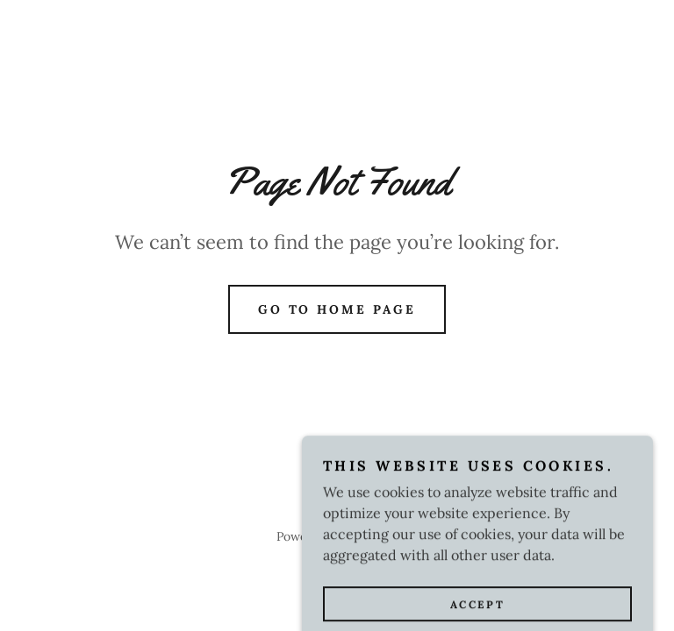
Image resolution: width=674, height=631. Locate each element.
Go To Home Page (337, 309)
